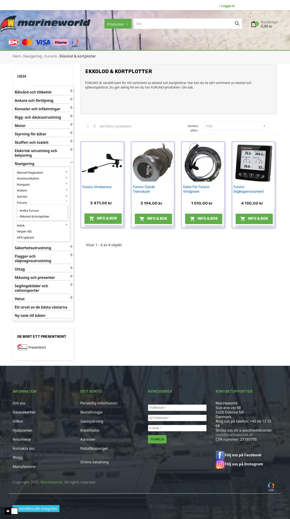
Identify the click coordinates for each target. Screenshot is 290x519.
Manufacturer (24, 466)
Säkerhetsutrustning (33, 248)
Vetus (20, 299)
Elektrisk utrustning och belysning (36, 153)
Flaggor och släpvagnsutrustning (33, 258)
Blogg (18, 457)
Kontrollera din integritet (36, 508)
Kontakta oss (24, 448)
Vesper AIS (24, 231)
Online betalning (94, 461)
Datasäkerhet (24, 412)
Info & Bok (103, 218)
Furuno (22, 203)
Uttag (20, 269)
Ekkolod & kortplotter (34, 216)
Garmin (22, 196)
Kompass (23, 184)
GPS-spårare (25, 237)
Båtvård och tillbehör (33, 92)
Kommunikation (28, 178)
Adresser (87, 439)
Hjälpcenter (22, 430)
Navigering (24, 163)
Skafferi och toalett (31, 142)
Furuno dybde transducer (144, 189)
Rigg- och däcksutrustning (38, 117)
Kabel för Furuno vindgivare (196, 189)
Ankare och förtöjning (34, 100)
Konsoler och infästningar (37, 109)
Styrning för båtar (30, 134)
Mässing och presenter (35, 277)
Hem (21, 76)
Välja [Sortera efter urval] (236, 126)
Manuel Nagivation (30, 172)
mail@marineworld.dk (234, 434)
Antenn (22, 190)
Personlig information (99, 403)
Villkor (18, 421)
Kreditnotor (90, 430)
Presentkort (37, 347)
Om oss (19, 403)
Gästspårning (91, 421)
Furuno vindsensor (97, 187)
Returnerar (22, 439)
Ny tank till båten (30, 315)
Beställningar (91, 412)
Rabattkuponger (94, 448)
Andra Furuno (29, 210)
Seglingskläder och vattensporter (31, 288)
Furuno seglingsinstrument (248, 189)
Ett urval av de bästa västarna (41, 307)
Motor (20, 125)
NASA (21, 225)
